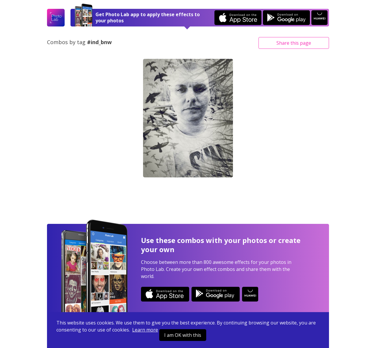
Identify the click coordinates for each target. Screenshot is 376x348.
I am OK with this (182, 335)
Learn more (145, 330)
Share (293, 43)
